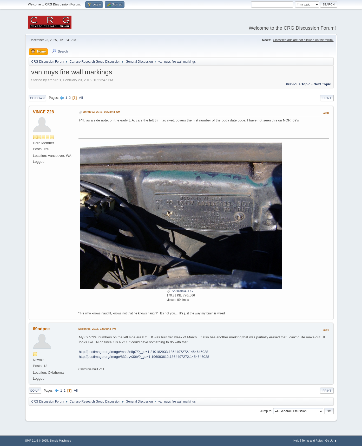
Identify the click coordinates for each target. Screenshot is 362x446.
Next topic (322, 84)
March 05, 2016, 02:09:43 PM (97, 328)
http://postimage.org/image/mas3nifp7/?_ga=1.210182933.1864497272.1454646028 (143, 352)
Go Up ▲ (331, 440)
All (81, 98)
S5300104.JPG (180, 291)
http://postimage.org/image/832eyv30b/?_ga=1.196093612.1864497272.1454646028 (144, 357)
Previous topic (298, 84)
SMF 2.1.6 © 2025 (36, 440)
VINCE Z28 (43, 112)
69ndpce (41, 329)
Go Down (37, 98)
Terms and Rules (312, 440)
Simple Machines (60, 440)
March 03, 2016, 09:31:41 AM (101, 111)
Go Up (35, 390)
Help (296, 440)
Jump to (266, 411)
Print (326, 98)
